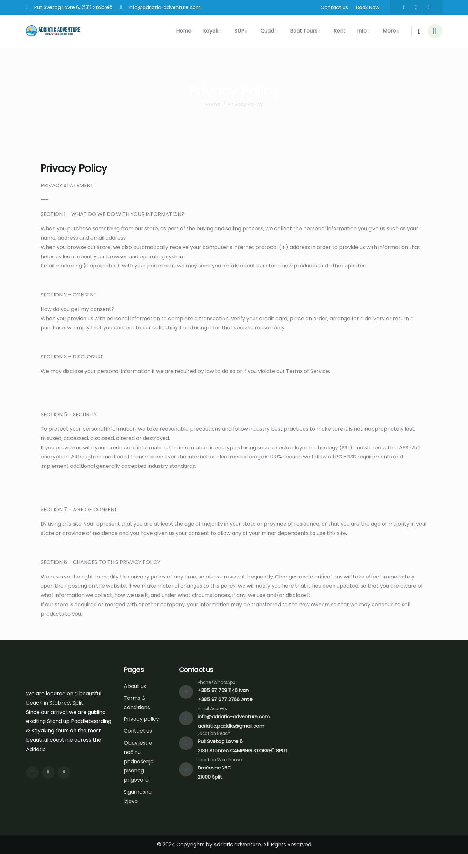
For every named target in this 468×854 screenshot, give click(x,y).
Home (212, 104)
